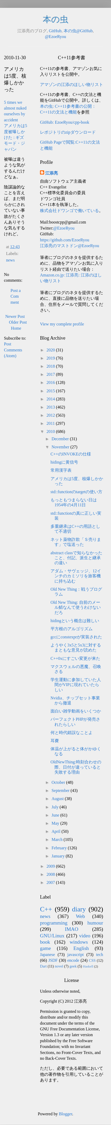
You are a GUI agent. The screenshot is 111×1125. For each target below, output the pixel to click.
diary (79, 909)
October (59, 782)
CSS (92, 960)
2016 (51, 382)
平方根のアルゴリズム (72, 629)
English (81, 948)
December (61, 439)
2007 (51, 882)
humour (95, 923)
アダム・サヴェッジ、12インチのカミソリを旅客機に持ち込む (76, 576)
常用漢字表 (61, 470)
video (84, 935)
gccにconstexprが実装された (76, 637)
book (45, 942)
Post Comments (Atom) (13, 350)
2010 (51, 431)
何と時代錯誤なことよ (72, 732)
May (56, 823)
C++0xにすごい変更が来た (75, 658)
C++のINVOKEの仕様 (71, 454)
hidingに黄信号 (64, 462)
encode (73, 960)
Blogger (65, 1114)
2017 (51, 374)
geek (73, 966)
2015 (51, 391)
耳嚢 (55, 740)
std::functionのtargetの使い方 (76, 492)
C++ (46, 909)
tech (99, 954)
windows (79, 942)
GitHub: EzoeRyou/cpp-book (64, 122)
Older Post (18, 322)
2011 (51, 423)
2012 (51, 415)
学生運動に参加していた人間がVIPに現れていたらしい (76, 684)
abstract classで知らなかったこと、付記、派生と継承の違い (76, 558)
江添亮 (51, 173)
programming (53, 923)
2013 (51, 407)
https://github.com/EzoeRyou (64, 240)
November (61, 447)
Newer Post (15, 316)
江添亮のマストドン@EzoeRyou (69, 245)
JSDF (53, 960)
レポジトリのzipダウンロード (68, 132)
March (58, 839)
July (56, 807)
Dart (43, 966)
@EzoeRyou (55, 36)
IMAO (71, 929)
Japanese (47, 954)
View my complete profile (62, 324)
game (45, 948)
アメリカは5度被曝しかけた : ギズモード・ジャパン (15, 137)
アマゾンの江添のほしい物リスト (71, 84)
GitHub (55, 31)
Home (16, 328)
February (60, 848)
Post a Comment (16, 296)
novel (59, 966)
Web (80, 916)
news (10, 260)
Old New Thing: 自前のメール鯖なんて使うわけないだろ (76, 607)
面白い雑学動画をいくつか (76, 711)
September (61, 790)
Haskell (88, 966)
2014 (51, 399)
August (58, 798)
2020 (51, 350)
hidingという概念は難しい (75, 620)
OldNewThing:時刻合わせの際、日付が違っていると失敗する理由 (76, 767)
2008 (51, 874)
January (59, 856)
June (56, 815)
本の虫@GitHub (78, 31)
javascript (75, 954)
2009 (51, 866)
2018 (51, 366)
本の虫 (55, 19)
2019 (51, 358)
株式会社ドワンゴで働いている (69, 210)
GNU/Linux (52, 935)
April (57, 831)
